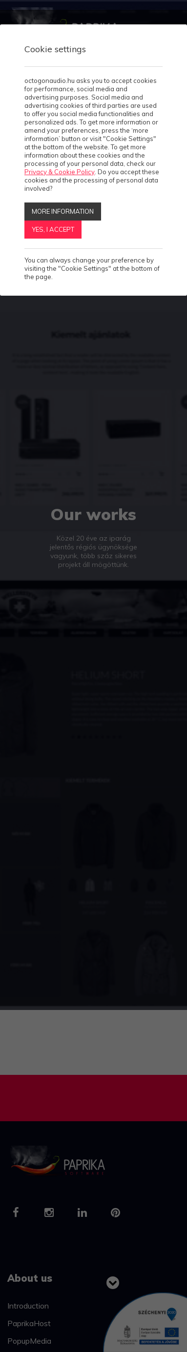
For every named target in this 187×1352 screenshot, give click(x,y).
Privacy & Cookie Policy (59, 172)
